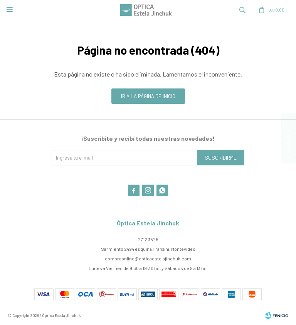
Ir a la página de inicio (148, 96)
